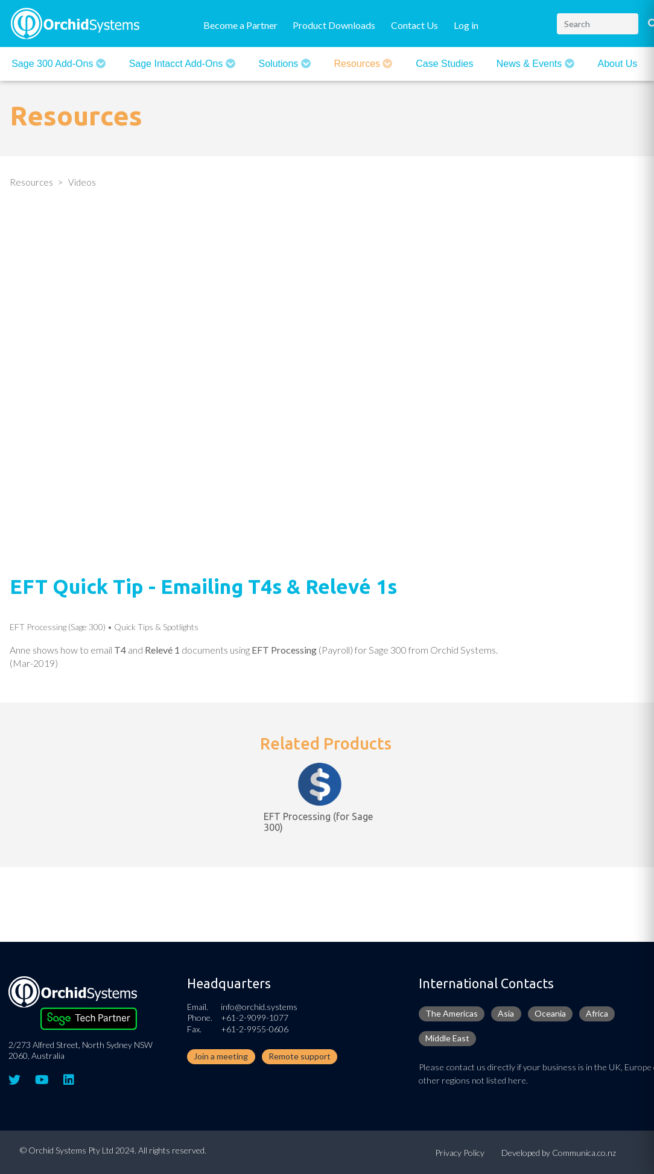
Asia (506, 1013)
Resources (358, 63)
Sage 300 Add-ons (53, 63)
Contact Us (414, 25)
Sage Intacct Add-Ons (177, 63)
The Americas (451, 1013)
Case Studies (444, 63)
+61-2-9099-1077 (254, 1017)
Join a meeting (221, 1056)
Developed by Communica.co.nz (558, 1152)
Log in (466, 25)
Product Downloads (334, 25)
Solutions (280, 63)
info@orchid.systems (259, 1007)
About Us (618, 63)
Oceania (550, 1013)
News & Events (531, 63)
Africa (597, 1013)
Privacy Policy (459, 1152)
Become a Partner (240, 25)
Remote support (299, 1056)
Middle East (447, 1038)
